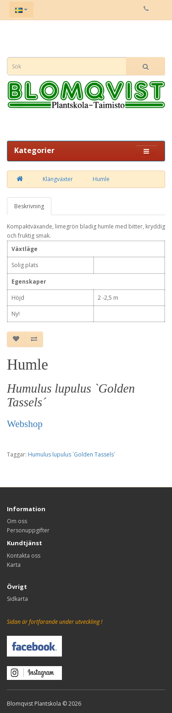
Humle (101, 179)
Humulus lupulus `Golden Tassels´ (71, 454)
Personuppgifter (28, 530)
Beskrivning (29, 206)
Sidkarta (17, 599)
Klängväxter (58, 179)
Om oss (17, 521)
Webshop (25, 423)
